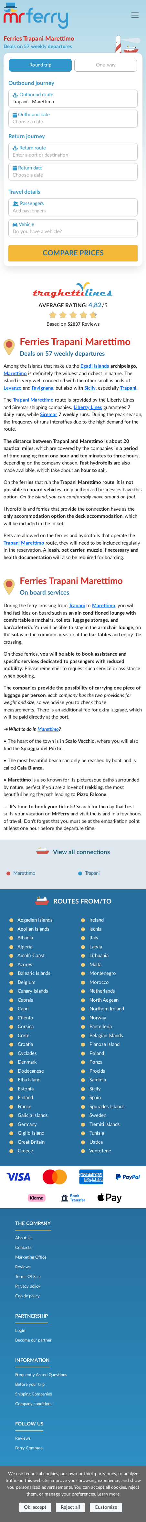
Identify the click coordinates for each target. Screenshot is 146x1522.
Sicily (90, 388)
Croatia (25, 1044)
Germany (27, 1124)
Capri (23, 1008)
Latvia (95, 947)
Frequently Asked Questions (41, 1375)
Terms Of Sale (28, 1276)
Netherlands (102, 991)
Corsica (26, 1026)
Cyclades (27, 1053)
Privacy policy (27, 1286)
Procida (97, 1071)
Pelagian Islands (106, 1035)
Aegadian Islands (35, 920)
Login (20, 1330)
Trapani (128, 388)
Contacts (23, 1247)
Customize (106, 1507)
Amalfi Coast (31, 955)
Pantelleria (100, 1026)
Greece (25, 1151)
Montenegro (102, 973)
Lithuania (99, 955)
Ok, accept (35, 1507)
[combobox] (73, 102)
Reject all (70, 1507)
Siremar (48, 414)
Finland (25, 1097)
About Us (24, 1238)
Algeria (24, 947)
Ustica (96, 1142)
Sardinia (97, 1080)
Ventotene (100, 1151)
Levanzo (13, 388)
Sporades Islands (107, 1106)
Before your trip (30, 1384)
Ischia (95, 929)
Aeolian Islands (33, 929)
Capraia (25, 1000)
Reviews (23, 1267)
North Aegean (104, 1000)
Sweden (97, 1115)
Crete (23, 1035)
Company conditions (33, 1404)
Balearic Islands (34, 973)
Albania (25, 937)
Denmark (27, 1062)
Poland (96, 1053)
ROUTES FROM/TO (82, 901)
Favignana (42, 388)
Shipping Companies (33, 1394)
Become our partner (33, 1340)
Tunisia (96, 1133)
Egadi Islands (94, 366)
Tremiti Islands (104, 1124)
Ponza (95, 1062)
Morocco (99, 982)
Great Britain (31, 1142)
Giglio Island (31, 1133)
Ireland (96, 920)
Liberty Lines (88, 407)
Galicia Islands (33, 1115)
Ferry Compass (29, 1448)
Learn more (108, 1494)
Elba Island (29, 1080)
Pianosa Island (104, 1044)
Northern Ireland (106, 1008)
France (24, 1106)
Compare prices (73, 253)
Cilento (25, 1018)
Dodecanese (31, 1071)
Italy (94, 937)
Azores (24, 964)
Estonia (26, 1089)
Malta (95, 964)
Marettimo (15, 373)
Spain (95, 1097)
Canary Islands (33, 991)
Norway (97, 1018)
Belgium (26, 982)
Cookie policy (27, 1296)
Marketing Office (31, 1257)
